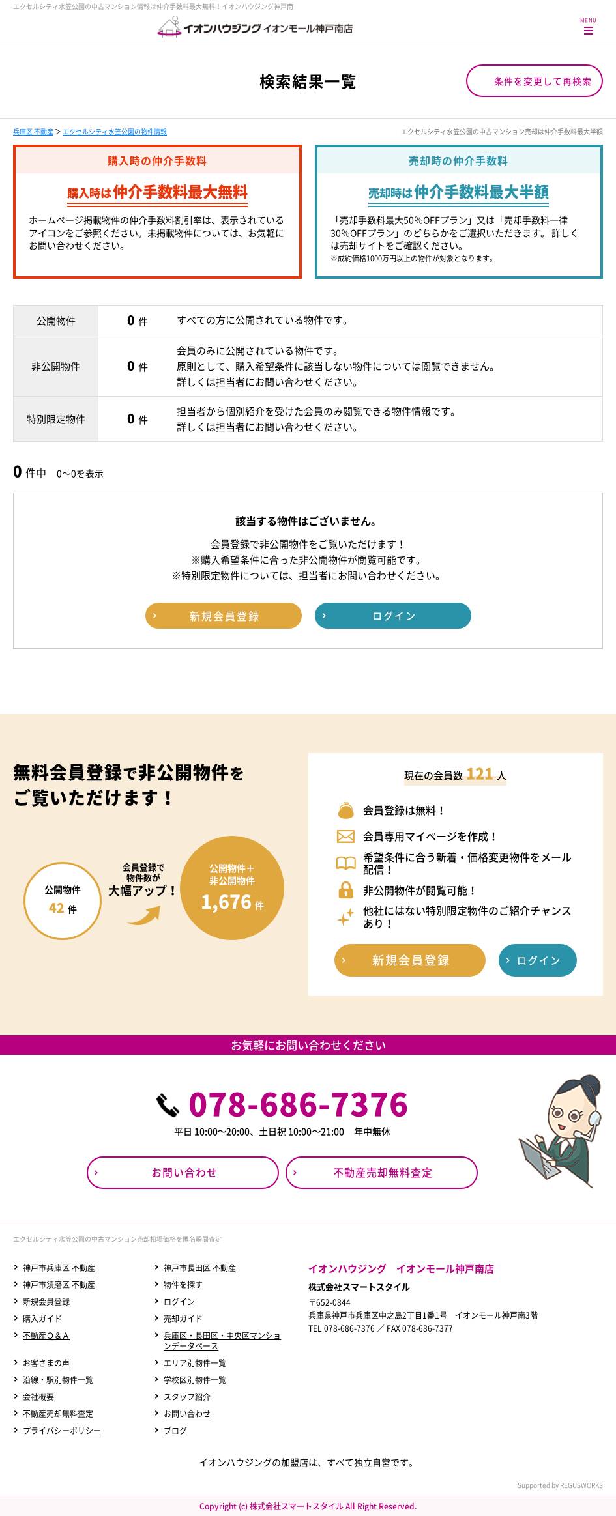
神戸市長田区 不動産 (200, 1268)
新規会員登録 (46, 1302)
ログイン (179, 1302)
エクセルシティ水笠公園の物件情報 (115, 131)
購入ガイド (42, 1318)
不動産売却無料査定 (58, 1414)
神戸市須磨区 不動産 (59, 1285)
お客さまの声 (46, 1363)
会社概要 (38, 1397)
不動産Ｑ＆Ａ (46, 1335)
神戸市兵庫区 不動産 (59, 1268)
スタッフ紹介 (187, 1397)
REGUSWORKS (581, 1485)
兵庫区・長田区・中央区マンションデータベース (222, 1341)
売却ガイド (183, 1318)
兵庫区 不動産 (33, 131)
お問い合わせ (187, 1414)
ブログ (175, 1431)
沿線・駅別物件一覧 (58, 1380)
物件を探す (183, 1285)
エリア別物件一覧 (195, 1363)
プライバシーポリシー (62, 1431)
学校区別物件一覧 (195, 1380)
